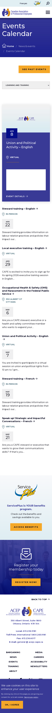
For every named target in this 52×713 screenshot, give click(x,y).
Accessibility (39, 661)
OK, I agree (12, 707)
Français (23, 3)
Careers (39, 657)
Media (38, 652)
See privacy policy (31, 699)
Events (13, 661)
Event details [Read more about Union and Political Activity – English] (15, 196)
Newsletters (39, 666)
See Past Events (34, 69)
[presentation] (26, 118)
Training (13, 666)
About (13, 671)
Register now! (26, 582)
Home (10, 46)
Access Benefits (26, 527)
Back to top (39, 599)
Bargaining (13, 652)
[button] (48, 3)
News (13, 657)
